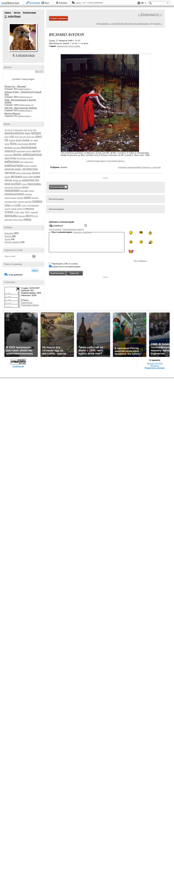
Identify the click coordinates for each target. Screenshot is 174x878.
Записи (7, 12)
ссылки (7, 209)
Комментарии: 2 (24, 89)
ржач (27, 197)
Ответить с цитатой (151, 167)
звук (7, 158)
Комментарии (29, 12)
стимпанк (28, 208)
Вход (47, 2)
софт (17, 205)
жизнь (17, 154)
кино (22, 162)
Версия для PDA (155, 363)
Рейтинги (63, 2)
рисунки (35, 198)
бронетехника (23, 144)
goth (6, 137)
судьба (16, 212)
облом (8, 180)
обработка (17, 180)
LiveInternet (11, 3)
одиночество (30, 180)
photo (16, 137)
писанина (17, 187)
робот (15, 202)
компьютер (28, 162)
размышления (14, 194)
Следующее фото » (115, 160)
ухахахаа (34, 212)
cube (34, 130)
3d (5, 130)
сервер (37, 201)
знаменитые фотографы (68, 46)
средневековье (33, 205)
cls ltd (29, 130)
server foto (30, 137)
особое (16, 183)
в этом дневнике (15, 275)
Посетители (26, 302)
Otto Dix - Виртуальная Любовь (21, 108)
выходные (29, 147)
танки (22, 212)
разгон (31, 191)
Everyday (9, 233)
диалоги (10, 151)
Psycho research (12, 242)
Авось (78, 2)
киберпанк (12, 161)
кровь (18, 168)
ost (12, 136)
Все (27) (39, 71)
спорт (24, 205)
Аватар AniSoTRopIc (23, 37)
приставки (24, 191)
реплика (20, 198)
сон (12, 205)
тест (27, 211)
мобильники (26, 173)
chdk (25, 130)
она (7, 183)
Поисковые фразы (30, 305)
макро (18, 173)
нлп (30, 176)
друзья (29, 151)
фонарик (21, 216)
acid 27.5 (10, 130)
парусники (9, 187)
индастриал (22, 158)
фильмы (11, 215)
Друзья (17, 12)
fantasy (36, 133)
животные (9, 155)
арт (31, 140)
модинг (36, 172)
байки (35, 140)
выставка (17, 148)
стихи (9, 212)
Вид (143, 3)
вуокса (9, 147)
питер (25, 187)
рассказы (28, 194)
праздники (12, 190)
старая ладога (16, 209)
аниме (26, 140)
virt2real (12, 140)
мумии (25, 177)
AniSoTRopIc (5, 16)
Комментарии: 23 (25, 105)
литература (30, 169)
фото (29, 215)
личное (10, 172)
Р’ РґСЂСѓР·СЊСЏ (25, 55)
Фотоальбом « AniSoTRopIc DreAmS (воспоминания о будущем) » (129, 23)
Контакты (155, 366)
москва (7, 177)
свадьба (27, 202)
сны (7, 205)
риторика (8, 202)
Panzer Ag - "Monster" (16, 86)
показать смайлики (82, 232)
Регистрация (34, 2)
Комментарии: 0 (25, 97)
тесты (7, 239)
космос (27, 166)
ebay (28, 133)
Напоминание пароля (73, 229)
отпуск (24, 184)
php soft (22, 137)
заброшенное (32, 154)
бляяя (7, 144)
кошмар (33, 166)
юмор (27, 219)
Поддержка (138, 3)
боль (13, 143)
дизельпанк (20, 151)
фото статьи (18, 220)
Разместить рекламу (155, 368)
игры (13, 158)
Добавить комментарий (129, 167)
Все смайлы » (140, 260)
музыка (16, 176)
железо (36, 150)
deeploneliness (14, 133)
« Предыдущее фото (96, 160)
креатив (9, 168)
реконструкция (10, 198)
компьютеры (14, 165)
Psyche (8, 236)
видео (32, 143)
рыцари (21, 202)
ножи (36, 176)
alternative (19, 130)
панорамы (34, 183)
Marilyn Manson (12, 113)
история (30, 158)
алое (18, 140)
